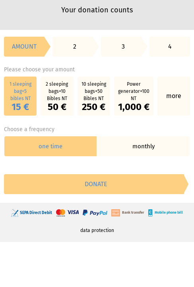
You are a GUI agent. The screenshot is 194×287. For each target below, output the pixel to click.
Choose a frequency (29, 129)
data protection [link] (97, 230)
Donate (96, 184)
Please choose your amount (39, 69)
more (173, 96)
